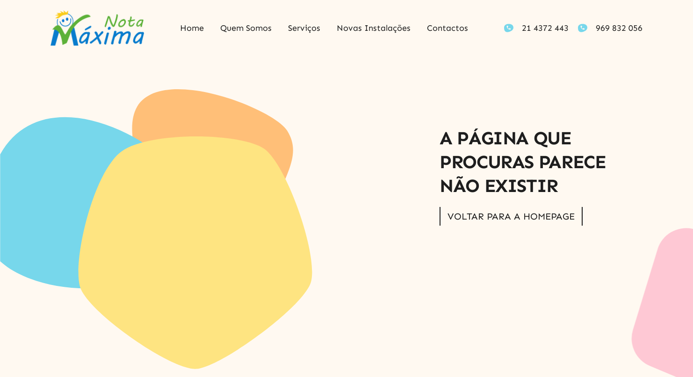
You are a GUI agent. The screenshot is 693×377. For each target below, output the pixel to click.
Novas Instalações (374, 28)
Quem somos (246, 28)
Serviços (304, 28)
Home (192, 28)
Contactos (447, 28)
